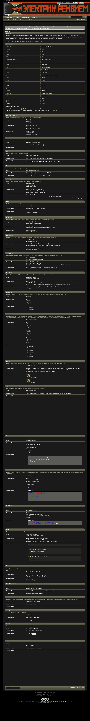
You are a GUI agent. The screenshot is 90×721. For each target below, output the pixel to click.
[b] (7, 46)
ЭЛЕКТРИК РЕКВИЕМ (31, 249)
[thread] (8, 70)
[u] (10, 46)
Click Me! (28, 269)
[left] (7, 59)
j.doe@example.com (31, 230)
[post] (7, 72)
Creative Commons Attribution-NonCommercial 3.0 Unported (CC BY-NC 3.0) (56, 701)
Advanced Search (80, 19)
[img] (7, 77)
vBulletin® (45, 694)
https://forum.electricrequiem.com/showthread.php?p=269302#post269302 (45, 287)
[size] (7, 51)
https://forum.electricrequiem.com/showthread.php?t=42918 (41, 267)
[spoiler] (8, 101)
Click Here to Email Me (31, 231)
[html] (7, 88)
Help (81, 2)
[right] (11, 59)
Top (83, 687)
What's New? (25, 17)
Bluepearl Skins (48, 702)
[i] (8, 46)
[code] (8, 82)
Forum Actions (23, 19)
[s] (7, 98)
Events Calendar (36, 17)
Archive (79, 687)
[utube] (8, 103)
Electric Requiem (72, 687)
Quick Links (32, 19)
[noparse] (8, 93)
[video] (8, 80)
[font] (7, 54)
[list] (7, 75)
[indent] (8, 62)
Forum (17, 17)
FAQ (13, 19)
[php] (7, 85)
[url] (7, 67)
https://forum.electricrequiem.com (35, 248)
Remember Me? (63, 4)
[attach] (8, 95)
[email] (8, 64)
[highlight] (8, 57)
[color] (8, 49)
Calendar (17, 19)
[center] (15, 59)
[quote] (8, 90)
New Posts (9, 17)
